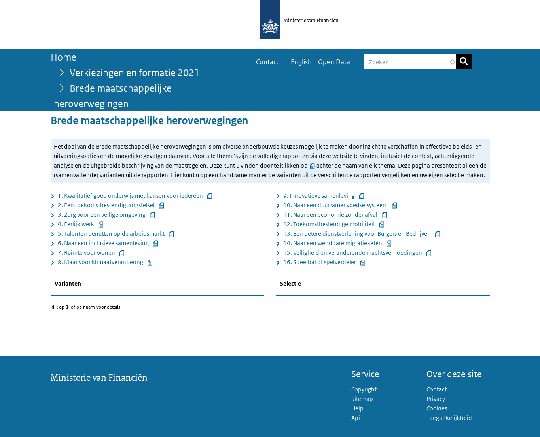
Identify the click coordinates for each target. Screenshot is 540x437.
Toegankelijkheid (449, 418)
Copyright (364, 389)
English (301, 61)
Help (357, 408)
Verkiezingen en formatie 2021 (135, 72)
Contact (267, 61)
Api (355, 418)
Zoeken (464, 61)
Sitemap (362, 399)
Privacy (435, 399)
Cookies (436, 408)
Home (63, 57)
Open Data (334, 61)
